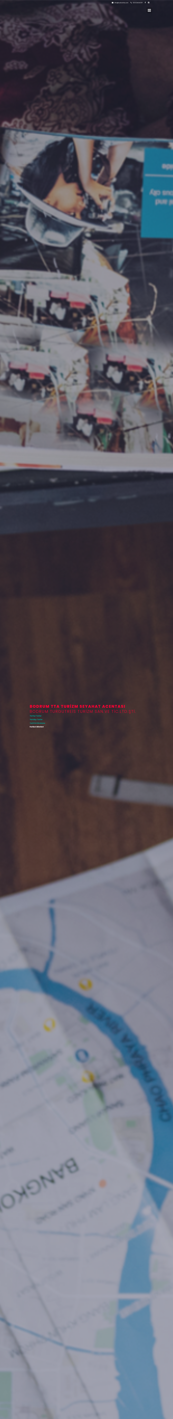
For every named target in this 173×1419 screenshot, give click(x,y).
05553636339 (137, 3)
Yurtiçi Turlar (35, 716)
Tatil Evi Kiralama (37, 723)
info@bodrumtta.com (120, 3)
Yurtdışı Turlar (36, 719)
